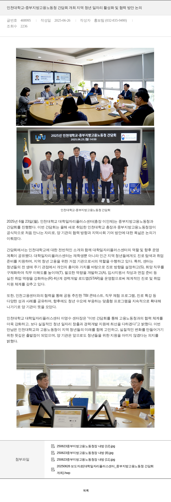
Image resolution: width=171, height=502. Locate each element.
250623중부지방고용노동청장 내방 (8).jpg (85, 453)
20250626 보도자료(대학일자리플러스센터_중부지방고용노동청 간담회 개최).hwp (105, 469)
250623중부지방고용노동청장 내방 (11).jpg (86, 459)
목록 (86, 490)
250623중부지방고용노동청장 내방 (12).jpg (86, 446)
